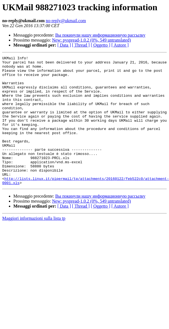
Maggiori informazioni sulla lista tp (33, 244)
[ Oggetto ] (100, 45)
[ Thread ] (81, 45)
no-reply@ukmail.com (66, 20)
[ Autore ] (119, 45)
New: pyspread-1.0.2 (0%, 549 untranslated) (91, 40)
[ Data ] (64, 45)
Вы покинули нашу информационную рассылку (100, 35)
